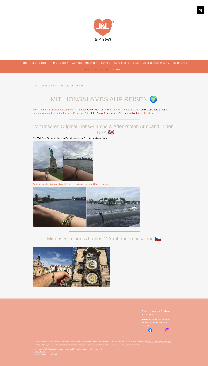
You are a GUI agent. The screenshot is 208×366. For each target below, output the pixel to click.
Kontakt (118, 70)
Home (24, 63)
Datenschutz (96, 349)
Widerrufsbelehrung (55, 349)
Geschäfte (180, 63)
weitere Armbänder (84, 63)
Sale (136, 63)
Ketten (105, 63)
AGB (45, 349)
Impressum (38, 349)
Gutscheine (121, 63)
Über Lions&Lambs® (96, 70)
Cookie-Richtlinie (40, 352)
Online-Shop (60, 63)
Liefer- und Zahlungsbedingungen (159, 342)
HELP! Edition (40, 63)
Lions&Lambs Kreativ (156, 63)
